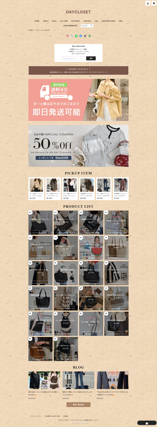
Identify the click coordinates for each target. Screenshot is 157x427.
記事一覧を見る (78, 405)
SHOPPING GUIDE (108, 21)
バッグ (37, 30)
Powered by (78, 423)
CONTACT (87, 21)
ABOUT (46, 21)
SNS (120, 21)
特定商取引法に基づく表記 (52, 416)
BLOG (54, 21)
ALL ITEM (63, 21)
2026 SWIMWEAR (70, 25)
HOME (37, 21)
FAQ (96, 21)
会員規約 (65, 416)
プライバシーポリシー (36, 416)
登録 (91, 58)
